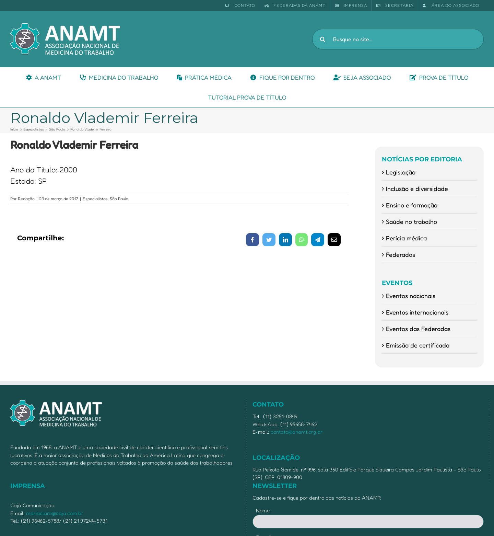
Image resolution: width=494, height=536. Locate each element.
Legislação (400, 172)
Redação (26, 198)
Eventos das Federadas (418, 328)
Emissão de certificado (417, 345)
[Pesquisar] (322, 39)
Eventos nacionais (410, 295)
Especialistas (95, 198)
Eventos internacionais (417, 312)
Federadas (400, 254)
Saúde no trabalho (411, 221)
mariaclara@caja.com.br (54, 513)
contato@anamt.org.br (296, 432)
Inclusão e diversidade (417, 188)
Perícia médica (406, 238)
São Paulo (119, 198)
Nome (263, 510)
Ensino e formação (411, 205)
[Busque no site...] (398, 39)
